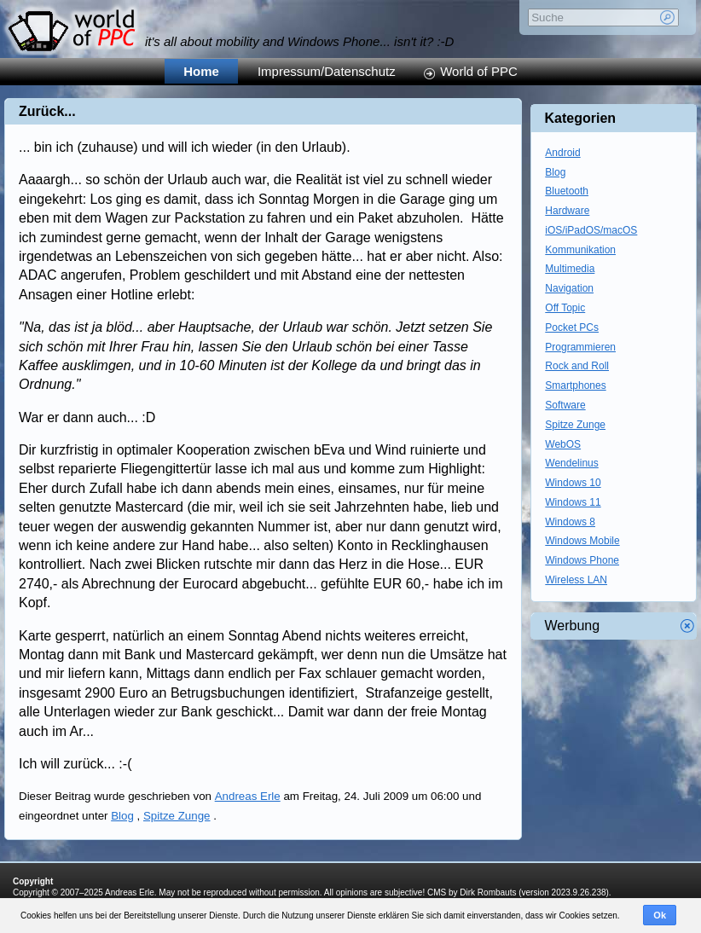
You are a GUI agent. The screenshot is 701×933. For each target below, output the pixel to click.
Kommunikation (580, 250)
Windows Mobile (582, 541)
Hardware (567, 211)
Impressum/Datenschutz (327, 71)
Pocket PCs (572, 327)
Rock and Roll (577, 366)
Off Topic (565, 308)
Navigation (569, 288)
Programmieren (580, 347)
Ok (659, 915)
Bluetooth (566, 191)
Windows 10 (572, 483)
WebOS (563, 444)
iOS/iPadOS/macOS (591, 230)
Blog (122, 815)
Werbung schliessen (687, 626)
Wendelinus (571, 463)
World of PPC (479, 71)
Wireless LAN (576, 580)
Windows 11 (572, 502)
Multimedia (569, 269)
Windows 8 (570, 522)
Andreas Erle (248, 796)
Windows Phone (582, 560)
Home (201, 71)
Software (565, 405)
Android (562, 153)
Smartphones (575, 385)
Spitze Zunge (177, 815)
